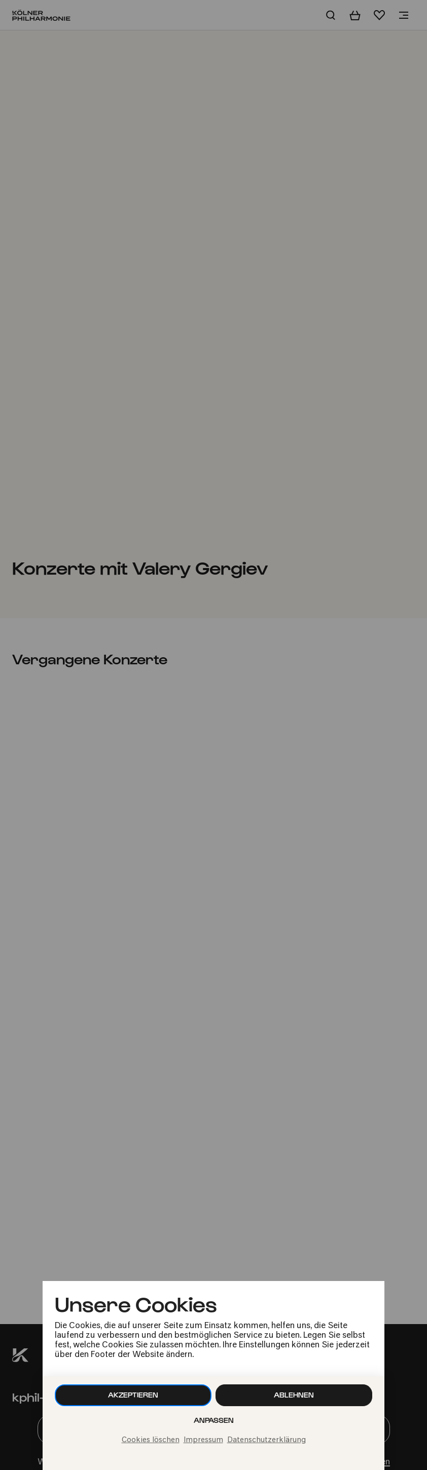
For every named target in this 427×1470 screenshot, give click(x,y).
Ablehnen (294, 1394)
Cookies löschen (151, 1440)
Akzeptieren (133, 1394)
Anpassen (214, 1420)
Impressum (203, 1440)
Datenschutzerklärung (266, 1440)
